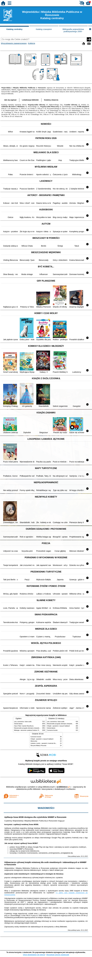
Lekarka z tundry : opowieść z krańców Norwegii (45, 743)
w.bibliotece (63, 787)
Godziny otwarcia (51, 100)
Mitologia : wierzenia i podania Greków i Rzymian (28, 730)
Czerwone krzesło (52, 730)
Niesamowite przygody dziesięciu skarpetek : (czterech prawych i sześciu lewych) (38, 728)
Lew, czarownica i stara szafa (23, 721)
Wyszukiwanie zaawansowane (14, 43)
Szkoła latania (18, 723)
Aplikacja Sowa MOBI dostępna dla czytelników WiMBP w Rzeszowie (35, 817)
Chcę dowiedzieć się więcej (34, 955)
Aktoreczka (34, 741)
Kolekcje (31, 43)
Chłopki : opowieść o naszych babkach (58, 726)
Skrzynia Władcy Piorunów (38, 745)
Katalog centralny (14, 29)
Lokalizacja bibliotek (30, 100)
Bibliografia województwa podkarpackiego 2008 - (73, 30)
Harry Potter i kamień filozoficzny (24, 726)
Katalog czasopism (44, 29)
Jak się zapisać (10, 100)
